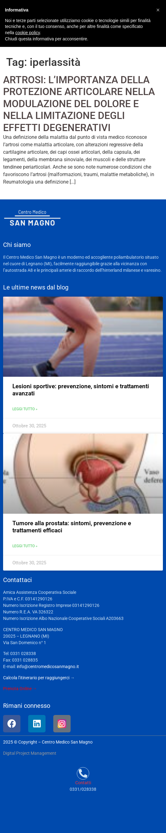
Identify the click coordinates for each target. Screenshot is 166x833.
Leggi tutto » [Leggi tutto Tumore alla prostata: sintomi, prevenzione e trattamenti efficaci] (24, 546)
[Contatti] (83, 773)
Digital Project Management (29, 753)
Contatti (83, 782)
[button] (158, 10)
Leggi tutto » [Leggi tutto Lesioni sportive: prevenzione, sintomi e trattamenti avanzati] (24, 409)
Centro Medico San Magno (67, 742)
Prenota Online (17, 688)
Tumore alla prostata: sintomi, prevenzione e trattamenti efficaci (71, 527)
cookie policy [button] (27, 32)
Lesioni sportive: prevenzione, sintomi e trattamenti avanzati (80, 390)
